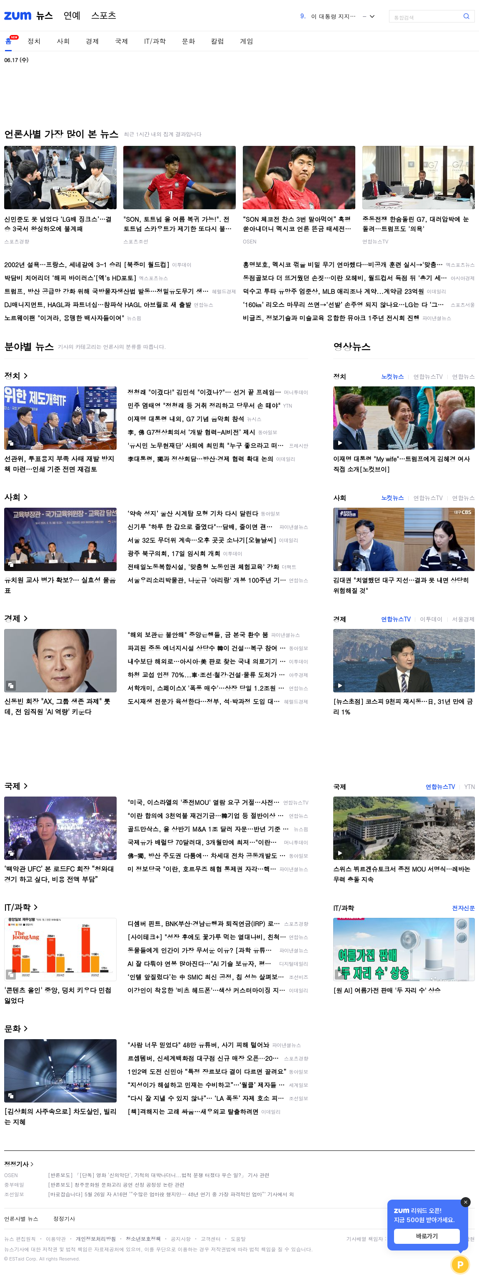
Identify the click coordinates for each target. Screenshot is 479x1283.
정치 (34, 41)
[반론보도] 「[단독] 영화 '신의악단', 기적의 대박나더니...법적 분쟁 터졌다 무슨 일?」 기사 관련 (158, 1174)
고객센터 (211, 1238)
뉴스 (44, 15)
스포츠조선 (135, 241)
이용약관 (56, 1238)
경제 (92, 41)
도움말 (238, 1238)
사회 (63, 41)
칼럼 (217, 41)
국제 (121, 41)
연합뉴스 (463, 376)
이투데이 (431, 619)
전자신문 (463, 908)
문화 (188, 41)
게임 (246, 41)
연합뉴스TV (375, 241)
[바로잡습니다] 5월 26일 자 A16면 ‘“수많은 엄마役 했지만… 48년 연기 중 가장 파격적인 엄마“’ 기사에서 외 (171, 1194)
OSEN (250, 241)
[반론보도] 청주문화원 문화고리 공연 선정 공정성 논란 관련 (116, 1184)
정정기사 (16, 1164)
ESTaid (16, 1258)
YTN (469, 786)
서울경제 (463, 619)
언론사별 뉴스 (21, 1219)
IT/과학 (155, 41)
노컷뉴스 (392, 376)
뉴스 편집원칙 (20, 1238)
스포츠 (103, 15)
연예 (72, 15)
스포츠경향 (16, 241)
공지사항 (181, 1238)
